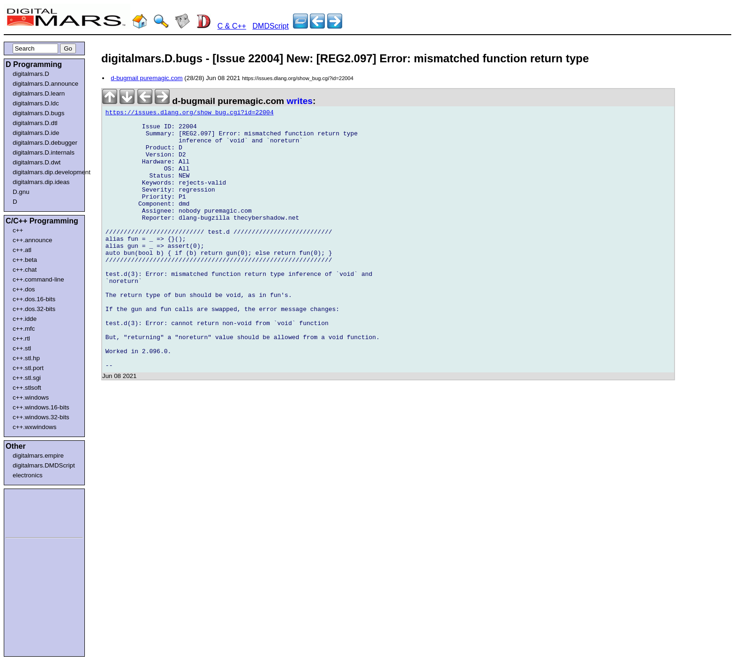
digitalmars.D (31, 73)
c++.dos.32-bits (34, 308)
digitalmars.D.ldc (36, 103)
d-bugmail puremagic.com (146, 78)
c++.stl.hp (26, 358)
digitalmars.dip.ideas (41, 181)
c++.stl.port (28, 367)
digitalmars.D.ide (36, 132)
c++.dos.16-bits (34, 299)
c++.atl (22, 249)
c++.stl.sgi (27, 377)
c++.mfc (24, 328)
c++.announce (32, 240)
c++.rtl (21, 338)
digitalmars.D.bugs (38, 113)
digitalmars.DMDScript (44, 465)
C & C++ (232, 26)
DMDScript (271, 26)
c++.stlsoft (27, 387)
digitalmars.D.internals (44, 152)
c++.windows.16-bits (41, 407)
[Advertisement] (34, 511)
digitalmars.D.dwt (36, 162)
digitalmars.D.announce (45, 83)
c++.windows (31, 397)
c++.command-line (38, 279)
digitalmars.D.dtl (35, 122)
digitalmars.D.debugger (45, 142)
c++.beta (25, 259)
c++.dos (24, 289)
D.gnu (21, 191)
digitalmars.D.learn (39, 93)
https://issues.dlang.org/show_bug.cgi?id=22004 (189, 114)
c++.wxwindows (34, 426)
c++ (18, 230)
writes (300, 101)
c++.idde (25, 318)
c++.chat (25, 269)
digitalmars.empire (38, 455)
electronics (28, 475)
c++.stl (22, 348)
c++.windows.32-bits (41, 417)
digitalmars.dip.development (46, 172)
